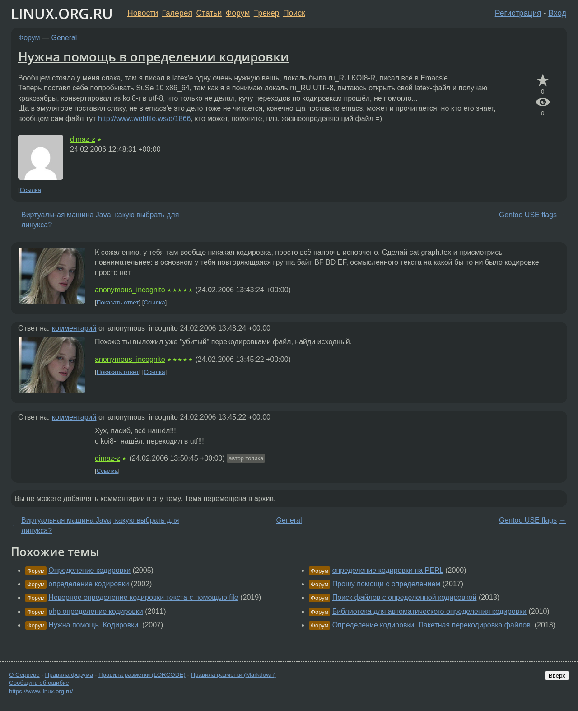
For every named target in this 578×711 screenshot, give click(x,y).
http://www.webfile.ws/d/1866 (144, 118)
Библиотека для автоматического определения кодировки (429, 611)
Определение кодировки (89, 570)
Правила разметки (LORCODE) (142, 674)
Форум (238, 13)
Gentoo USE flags (528, 215)
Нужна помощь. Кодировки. (94, 625)
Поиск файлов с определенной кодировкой (404, 597)
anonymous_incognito (130, 290)
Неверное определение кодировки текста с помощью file (143, 597)
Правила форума (69, 674)
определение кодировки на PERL (387, 570)
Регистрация (518, 13)
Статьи (209, 13)
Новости (142, 13)
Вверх (557, 675)
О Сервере (24, 674)
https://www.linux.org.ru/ (41, 691)
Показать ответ (118, 302)
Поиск (294, 13)
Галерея (177, 13)
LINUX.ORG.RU (62, 13)
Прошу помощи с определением (386, 584)
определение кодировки (88, 584)
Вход (557, 13)
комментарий (74, 328)
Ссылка (30, 190)
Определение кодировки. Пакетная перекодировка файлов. (432, 625)
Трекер (267, 13)
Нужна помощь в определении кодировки (153, 56)
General (64, 38)
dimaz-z (82, 139)
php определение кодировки (95, 611)
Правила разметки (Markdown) (233, 674)
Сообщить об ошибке (39, 682)
